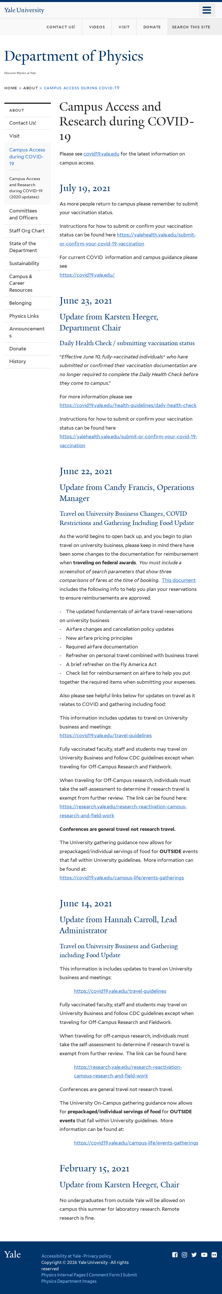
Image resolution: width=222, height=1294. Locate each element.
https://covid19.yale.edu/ (87, 275)
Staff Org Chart (27, 231)
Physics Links (24, 316)
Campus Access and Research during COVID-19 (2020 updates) (25, 187)
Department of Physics (75, 56)
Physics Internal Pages (63, 1274)
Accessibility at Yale (61, 1256)
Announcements (27, 332)
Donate (17, 349)
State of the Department (23, 247)
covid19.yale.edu (101, 154)
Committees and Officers (23, 214)
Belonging (20, 303)
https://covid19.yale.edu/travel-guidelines (106, 735)
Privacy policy (97, 1256)
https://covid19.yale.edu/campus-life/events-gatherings (122, 878)
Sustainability (24, 263)
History (17, 361)
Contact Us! (22, 123)
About (30, 87)
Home (10, 87)
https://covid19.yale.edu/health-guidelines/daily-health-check (128, 405)
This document (179, 580)
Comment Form (104, 1274)
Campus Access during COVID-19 (27, 157)
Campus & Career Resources (20, 283)
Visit (14, 136)
